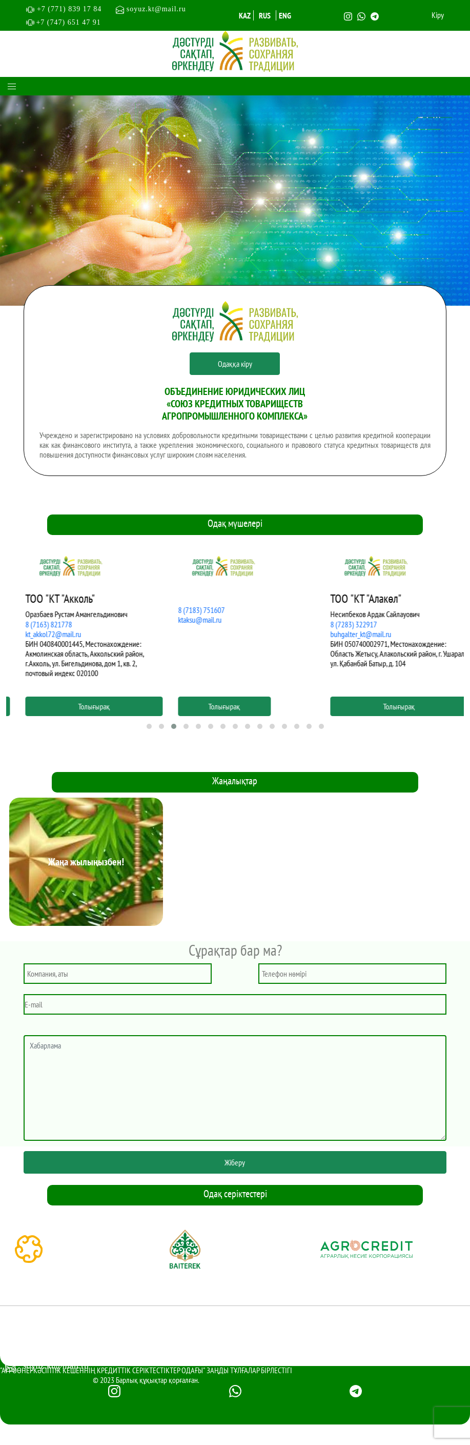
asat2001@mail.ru (39, 634)
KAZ (245, 15)
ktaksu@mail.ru (341, 620)
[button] (149, 726)
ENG (285, 15)
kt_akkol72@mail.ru (194, 634)
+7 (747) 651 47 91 (68, 22)
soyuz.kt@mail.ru (151, 9)
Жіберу (234, 1162)
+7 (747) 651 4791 (56, 1345)
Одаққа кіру (235, 364)
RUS (265, 15)
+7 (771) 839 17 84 (74, 9)
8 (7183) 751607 (342, 610)
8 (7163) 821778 (190, 624)
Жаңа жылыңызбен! (86, 862)
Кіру (438, 15)
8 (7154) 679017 (37, 624)
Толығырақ (82, 706)
